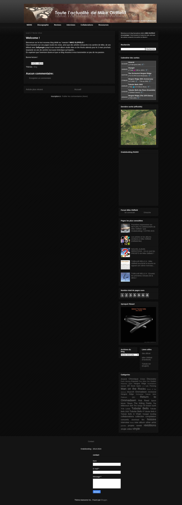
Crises (142, 379)
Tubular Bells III (128, 414)
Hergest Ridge (140, 384)
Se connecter (129, 212)
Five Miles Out (144, 381)
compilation (150, 416)
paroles (123, 426)
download (135, 420)
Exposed (134, 381)
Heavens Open (126, 384)
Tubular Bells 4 (137, 411)
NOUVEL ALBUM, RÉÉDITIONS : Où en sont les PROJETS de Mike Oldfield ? (143, 251)
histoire (151, 419)
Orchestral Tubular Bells (146, 394)
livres (132, 422)
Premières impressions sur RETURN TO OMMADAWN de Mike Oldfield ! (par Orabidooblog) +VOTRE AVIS (143, 228)
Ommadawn (141, 392)
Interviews (71, 25)
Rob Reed (143, 400)
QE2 (133, 397)
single (123, 429)
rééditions (150, 425)
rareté (139, 425)
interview (125, 422)
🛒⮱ (143, 64)
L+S (143, 386)
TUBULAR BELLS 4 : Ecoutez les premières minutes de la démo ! (143, 276)
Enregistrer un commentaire (40, 78)
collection (139, 416)
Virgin (138, 414)
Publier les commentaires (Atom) (75, 96)
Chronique (133, 379)
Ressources (103, 25)
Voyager (146, 414)
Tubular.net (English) (146, 365)
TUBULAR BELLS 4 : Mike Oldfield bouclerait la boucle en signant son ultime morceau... (143, 263)
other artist (151, 422)
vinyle (136, 428)
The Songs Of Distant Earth (145, 406)
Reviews (57, 25)
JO (128, 386)
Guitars (153, 381)
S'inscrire (147, 212)
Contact (91, 441)
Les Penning (151, 386)
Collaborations (87, 25)
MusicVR (130, 392)
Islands (123, 386)
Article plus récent (34, 89)
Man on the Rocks (133, 388)
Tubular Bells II (150, 411)
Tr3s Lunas (125, 409)
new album (139, 422)
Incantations (151, 384)
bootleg (153, 414)
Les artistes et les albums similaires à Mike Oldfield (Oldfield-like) (141, 239)
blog (35, 67)
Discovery (151, 379)
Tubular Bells (140, 408)
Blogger (104, 500)
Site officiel (146, 353)
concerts (125, 419)
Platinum (124, 397)
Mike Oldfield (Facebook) (147, 359)
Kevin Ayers (136, 386)
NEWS (29, 25)
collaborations (127, 416)
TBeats (129, 403)
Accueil (77, 89)
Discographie (43, 25)
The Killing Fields (143, 403)
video (129, 429)
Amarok (124, 379)
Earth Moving (126, 381)
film (143, 420)
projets (131, 425)
